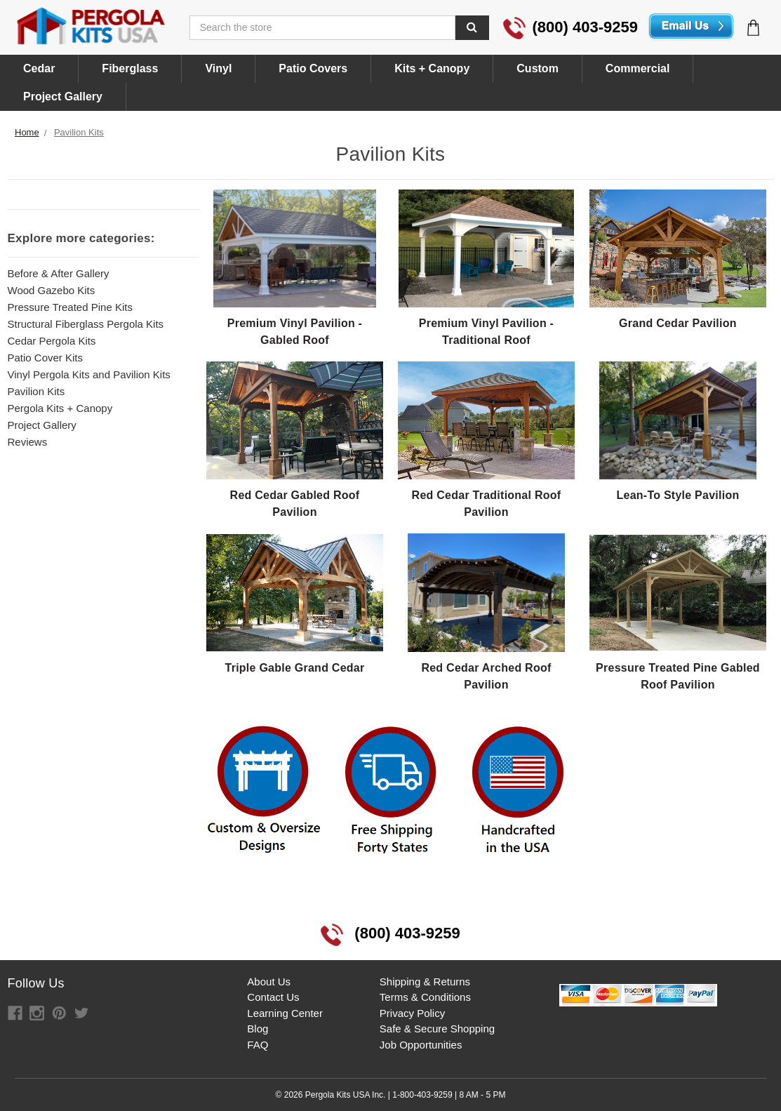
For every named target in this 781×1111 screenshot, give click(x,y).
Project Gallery (62, 96)
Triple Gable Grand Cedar (295, 668)
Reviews (28, 442)
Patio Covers (313, 68)
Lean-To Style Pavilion (677, 495)
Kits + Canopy (431, 68)
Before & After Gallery (58, 273)
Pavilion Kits (79, 132)
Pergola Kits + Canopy (60, 408)
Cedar (39, 68)
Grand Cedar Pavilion (678, 323)
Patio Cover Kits (46, 358)
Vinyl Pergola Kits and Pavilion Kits (89, 374)
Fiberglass (130, 68)
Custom (537, 68)
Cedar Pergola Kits (52, 341)
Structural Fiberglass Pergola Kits (86, 324)
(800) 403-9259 (570, 27)
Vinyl (218, 68)
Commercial (638, 68)
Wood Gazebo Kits (51, 290)
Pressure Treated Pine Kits (70, 307)
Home (27, 132)
